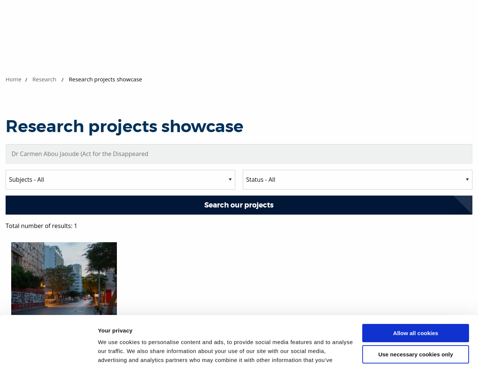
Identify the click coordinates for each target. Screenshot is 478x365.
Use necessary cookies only (415, 306)
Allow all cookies (415, 285)
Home (13, 79)
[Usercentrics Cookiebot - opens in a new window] (48, 350)
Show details (115, 350)
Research (44, 79)
